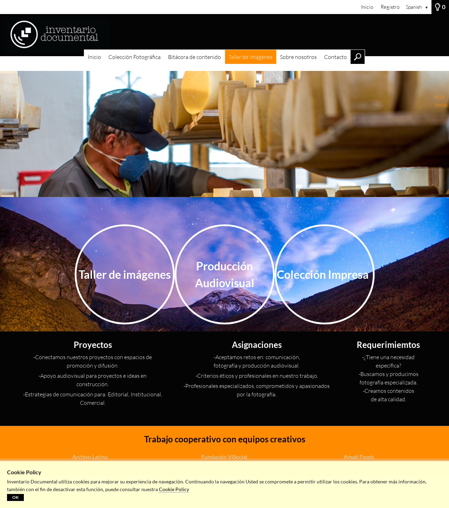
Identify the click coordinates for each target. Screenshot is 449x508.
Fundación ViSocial (224, 456)
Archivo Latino (90, 456)
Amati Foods (359, 456)
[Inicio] (224, 35)
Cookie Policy (174, 489)
